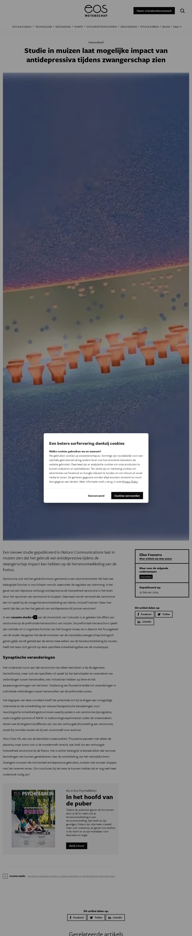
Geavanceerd (96, 496)
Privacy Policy (130, 481)
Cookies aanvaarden (127, 496)
